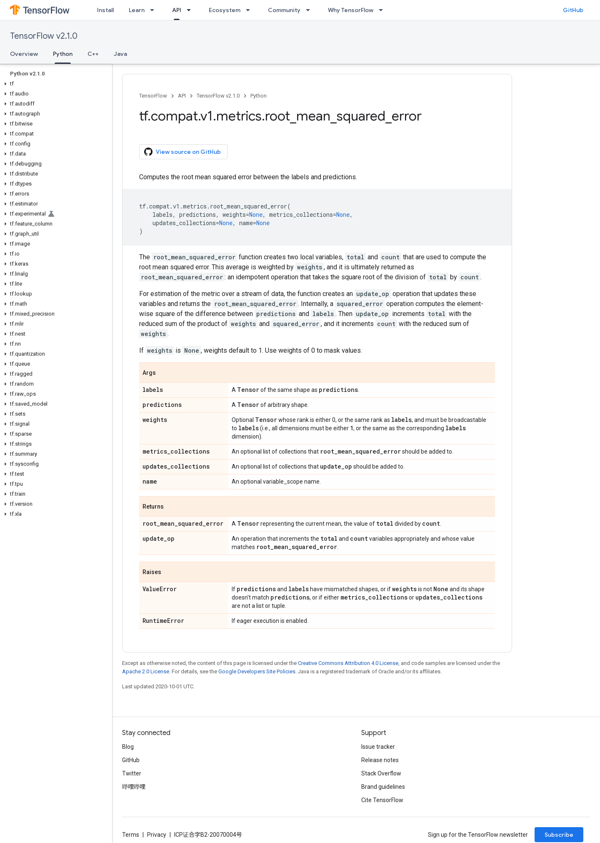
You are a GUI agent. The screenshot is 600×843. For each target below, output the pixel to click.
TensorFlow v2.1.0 (44, 36)
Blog (128, 746)
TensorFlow (153, 96)
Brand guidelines (383, 786)
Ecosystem (224, 10)
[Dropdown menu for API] (191, 10)
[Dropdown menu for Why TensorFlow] (383, 10)
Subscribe (559, 834)
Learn (137, 10)
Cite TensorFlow (382, 800)
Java (120, 54)
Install (105, 10)
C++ (93, 54)
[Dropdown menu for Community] (310, 10)
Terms (130, 834)
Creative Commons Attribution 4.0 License (348, 663)
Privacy (156, 834)
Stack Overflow (381, 773)
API (182, 96)
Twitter (131, 773)
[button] (54, 84)
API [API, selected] (176, 10)
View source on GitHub (182, 152)
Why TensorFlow (350, 10)
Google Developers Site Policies (256, 671)
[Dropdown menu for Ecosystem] (250, 10)
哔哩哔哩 (133, 786)
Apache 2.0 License (145, 671)
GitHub (573, 10)
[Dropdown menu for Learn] (155, 10)
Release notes (380, 760)
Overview (24, 54)
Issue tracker (378, 746)
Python (258, 96)
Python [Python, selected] (62, 54)
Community (284, 10)
